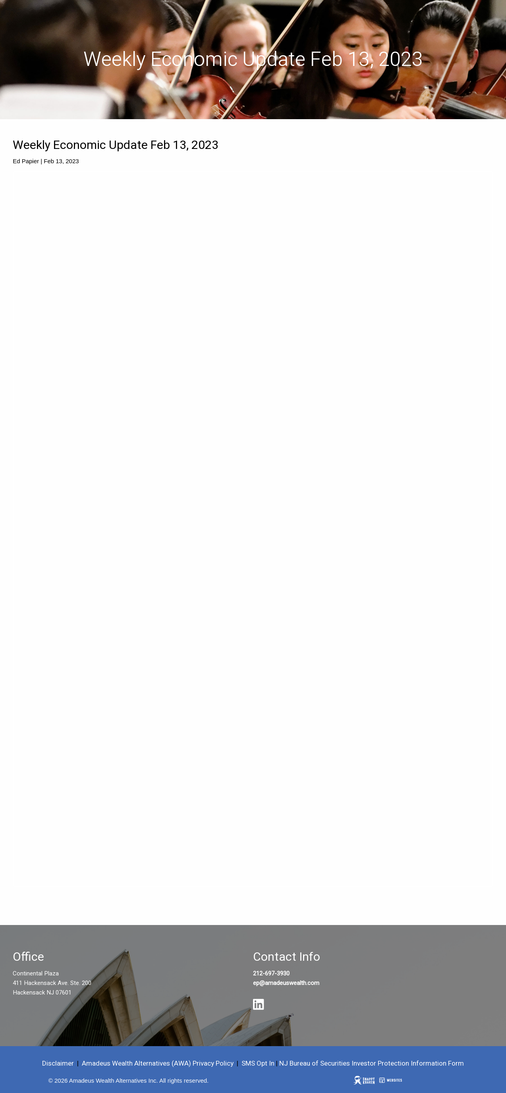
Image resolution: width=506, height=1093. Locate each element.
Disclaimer (58, 1063)
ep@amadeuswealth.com (286, 983)
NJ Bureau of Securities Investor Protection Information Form (371, 1063)
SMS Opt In (257, 1063)
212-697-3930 (271, 973)
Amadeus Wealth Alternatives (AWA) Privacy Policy (158, 1063)
